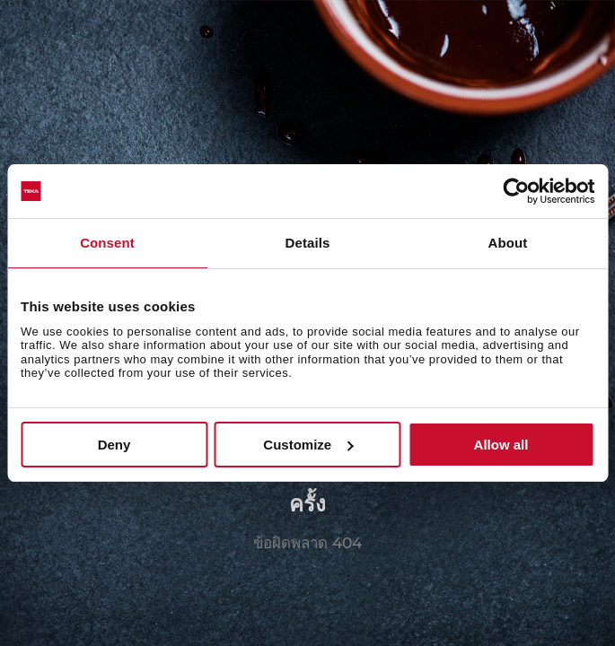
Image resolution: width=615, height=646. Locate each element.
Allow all (501, 444)
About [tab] (508, 242)
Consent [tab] (107, 242)
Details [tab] (308, 242)
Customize (308, 444)
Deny (114, 444)
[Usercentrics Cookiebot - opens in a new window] (515, 191)
